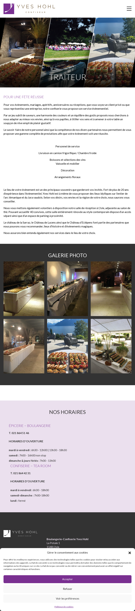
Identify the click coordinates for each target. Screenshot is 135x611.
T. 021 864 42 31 (20, 474)
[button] (129, 552)
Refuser (67, 588)
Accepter (67, 579)
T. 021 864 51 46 (19, 434)
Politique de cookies (63, 606)
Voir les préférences (67, 598)
